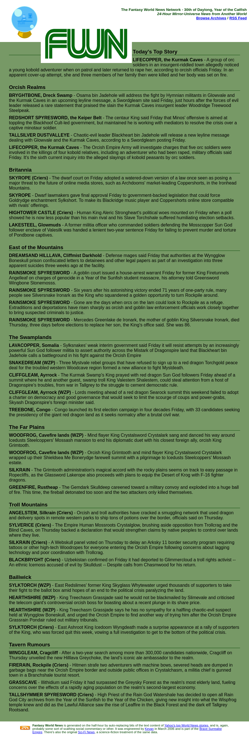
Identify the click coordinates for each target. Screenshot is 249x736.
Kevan (149, 728)
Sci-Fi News (86, 732)
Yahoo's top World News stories (186, 725)
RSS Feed (238, 18)
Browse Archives (211, 18)
